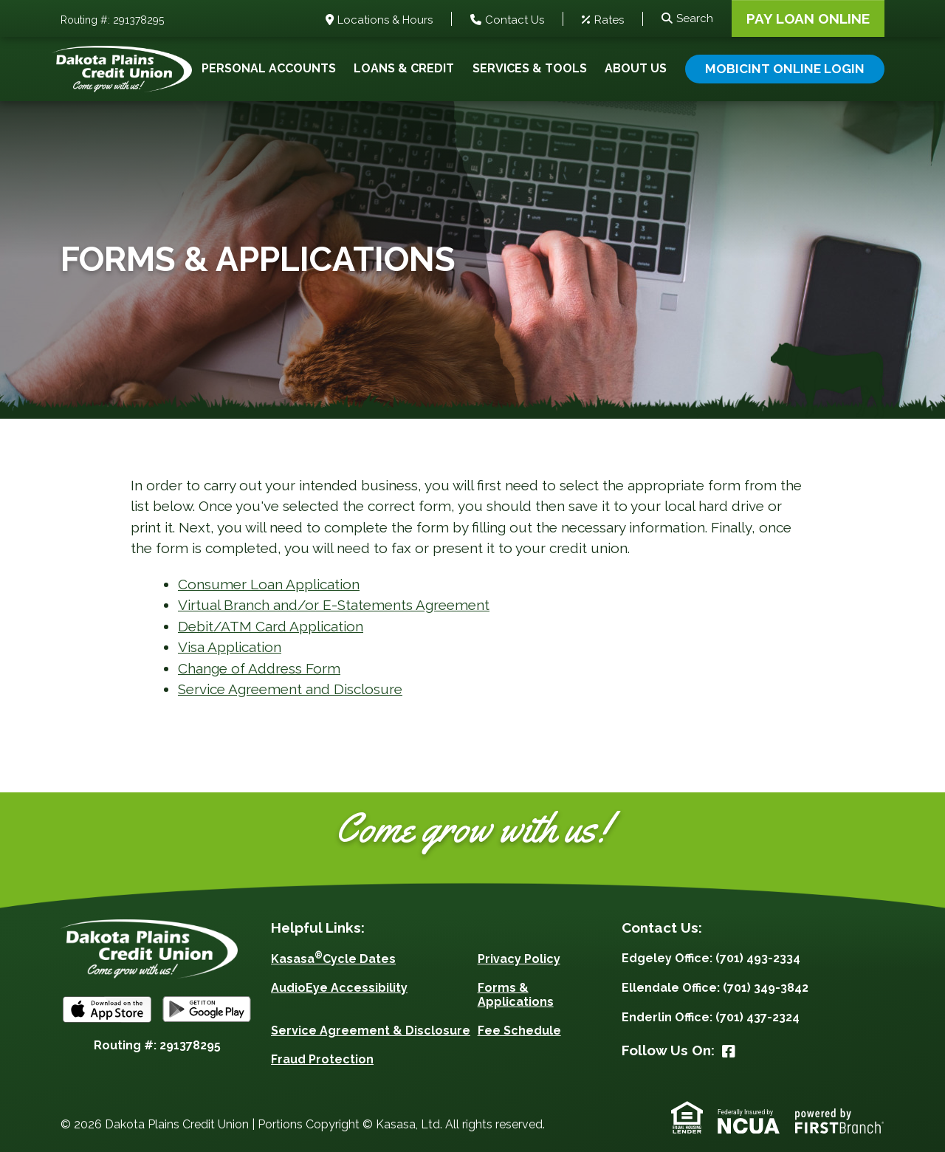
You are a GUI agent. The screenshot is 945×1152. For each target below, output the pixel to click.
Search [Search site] (694, 18)
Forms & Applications (516, 995)
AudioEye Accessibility (339, 988)
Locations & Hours (385, 20)
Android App (206, 1009)
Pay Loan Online (808, 18)
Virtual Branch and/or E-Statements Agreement (333, 605)
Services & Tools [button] (529, 68)
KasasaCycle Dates (333, 959)
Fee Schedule (519, 1031)
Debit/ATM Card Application (270, 626)
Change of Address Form (259, 668)
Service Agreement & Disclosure (370, 1031)
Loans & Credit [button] (404, 68)
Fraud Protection (322, 1059)
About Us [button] (636, 68)
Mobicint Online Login (785, 68)
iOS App (107, 1009)
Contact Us (514, 20)
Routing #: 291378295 (112, 20)
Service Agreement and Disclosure (290, 689)
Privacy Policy (519, 959)
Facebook (728, 1051)
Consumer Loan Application (269, 584)
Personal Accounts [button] (269, 68)
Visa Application (229, 647)
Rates (609, 20)
